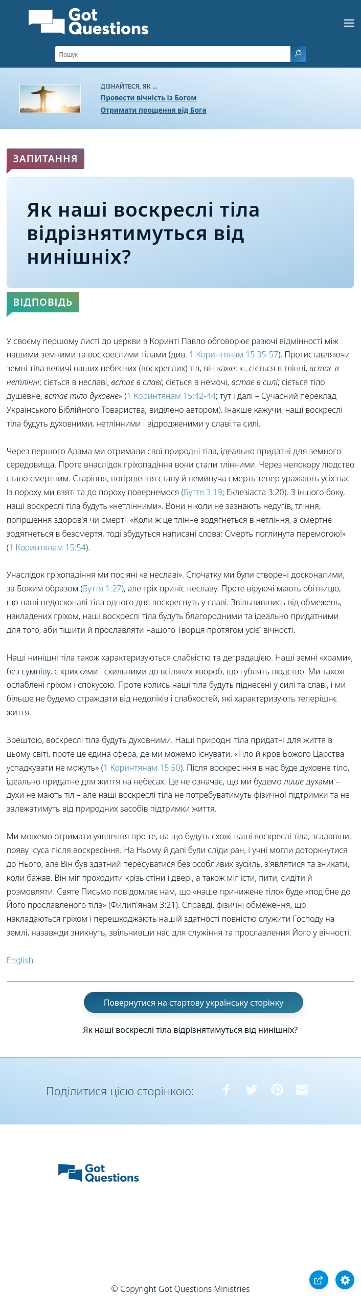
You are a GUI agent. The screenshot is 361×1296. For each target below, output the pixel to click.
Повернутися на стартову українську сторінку (194, 1002)
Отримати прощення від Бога (154, 110)
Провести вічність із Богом (149, 97)
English (20, 960)
